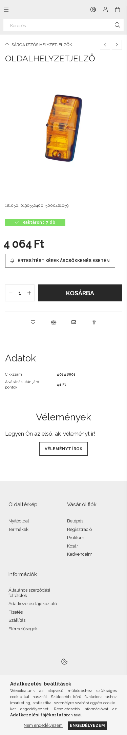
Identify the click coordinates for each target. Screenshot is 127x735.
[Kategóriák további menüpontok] (6, 9)
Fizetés (15, 612)
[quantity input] (20, 293)
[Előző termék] (105, 45)
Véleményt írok (63, 448)
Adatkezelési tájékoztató (32, 603)
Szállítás (16, 620)
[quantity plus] (29, 293)
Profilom (75, 537)
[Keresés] (63, 25)
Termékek (18, 529)
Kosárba (80, 293)
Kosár (72, 546)
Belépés (75, 520)
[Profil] (105, 9)
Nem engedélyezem (43, 725)
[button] (33, 322)
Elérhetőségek (23, 628)
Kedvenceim (79, 554)
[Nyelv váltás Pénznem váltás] (93, 9)
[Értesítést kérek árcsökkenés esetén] (60, 260)
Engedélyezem (87, 725)
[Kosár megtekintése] (117, 9)
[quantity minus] (10, 293)
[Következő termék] (117, 45)
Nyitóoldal (18, 520)
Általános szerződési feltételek (29, 593)
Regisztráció (79, 529)
